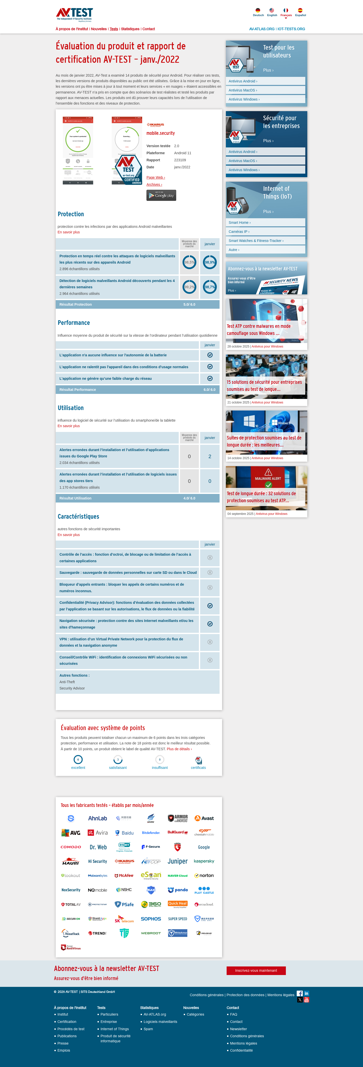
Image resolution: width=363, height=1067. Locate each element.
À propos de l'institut (72, 29)
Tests (114, 29)
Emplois (63, 1050)
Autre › (234, 250)
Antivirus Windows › (244, 99)
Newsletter (238, 1029)
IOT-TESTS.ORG (291, 29)
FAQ (233, 1014)
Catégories (195, 1014)
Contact (148, 29)
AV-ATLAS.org (155, 1014)
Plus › (268, 70)
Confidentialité (241, 1050)
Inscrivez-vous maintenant (256, 970)
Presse (63, 1043)
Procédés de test (70, 1029)
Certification (66, 1021)
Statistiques (130, 29)
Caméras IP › (239, 232)
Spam (148, 1029)
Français (286, 12)
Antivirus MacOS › (243, 90)
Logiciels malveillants (160, 1021)
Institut (62, 1014)
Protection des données (245, 995)
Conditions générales (207, 995)
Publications (67, 1036)
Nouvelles (99, 29)
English (271, 12)
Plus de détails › (179, 749)
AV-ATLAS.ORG (262, 29)
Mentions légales (280, 995)
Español (300, 12)
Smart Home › (240, 223)
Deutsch (258, 12)
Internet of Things (115, 1029)
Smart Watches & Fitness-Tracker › (256, 241)
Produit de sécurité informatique (116, 1039)
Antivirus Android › (243, 81)
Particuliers (109, 1014)
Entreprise (109, 1021)
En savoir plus (69, 232)
